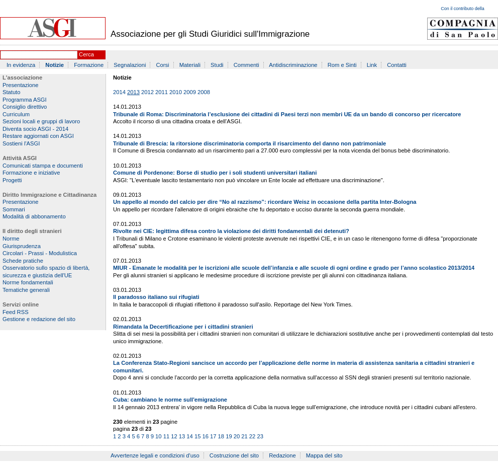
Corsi (162, 65)
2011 (161, 92)
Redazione (282, 455)
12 (174, 436)
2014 (119, 92)
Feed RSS (16, 312)
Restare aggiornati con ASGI (38, 136)
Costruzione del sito (234, 455)
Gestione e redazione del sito (39, 319)
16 (205, 436)
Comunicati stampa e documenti (43, 166)
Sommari (14, 209)
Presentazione (21, 85)
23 (260, 436)
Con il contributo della (462, 8)
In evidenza (21, 65)
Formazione (89, 65)
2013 (133, 92)
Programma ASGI (25, 100)
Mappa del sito (324, 455)
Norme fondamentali (28, 282)
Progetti (12, 180)
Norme (11, 239)
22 (252, 436)
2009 (189, 92)
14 (189, 436)
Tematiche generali (26, 290)
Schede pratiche (23, 261)
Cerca (86, 54)
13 (182, 436)
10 (158, 436)
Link (372, 65)
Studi (217, 65)
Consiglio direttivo (25, 107)
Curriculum (16, 114)
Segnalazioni (130, 65)
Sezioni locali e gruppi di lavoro (41, 121)
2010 (175, 92)
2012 (147, 92)
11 (166, 436)
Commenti (246, 65)
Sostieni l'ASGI (21, 143)
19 (229, 436)
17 (213, 436)
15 (197, 436)
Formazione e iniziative (31, 173)
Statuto (11, 92)
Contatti (397, 65)
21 (244, 436)
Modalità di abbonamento (34, 216)
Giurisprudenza (22, 246)
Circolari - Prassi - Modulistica (40, 253)
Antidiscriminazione (293, 65)
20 (237, 436)
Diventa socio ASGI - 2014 (35, 129)
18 (221, 436)
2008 (203, 92)
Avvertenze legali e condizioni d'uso (155, 455)
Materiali (190, 65)
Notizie (54, 65)
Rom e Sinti (342, 65)
